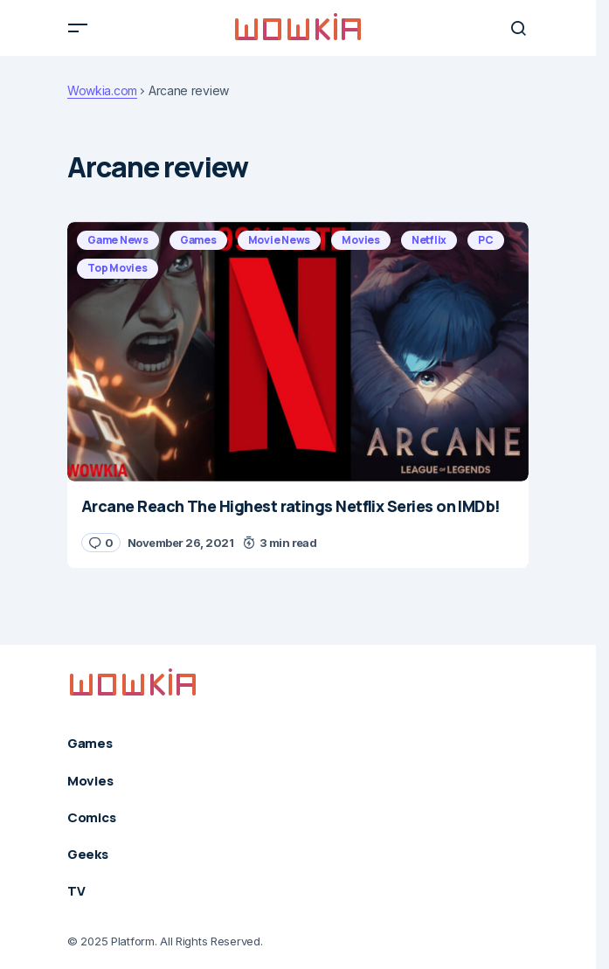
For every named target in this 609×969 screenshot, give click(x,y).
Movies (361, 239)
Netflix (429, 239)
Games (198, 239)
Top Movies (117, 267)
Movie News (279, 239)
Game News (118, 239)
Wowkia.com (102, 91)
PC (486, 239)
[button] (78, 28)
